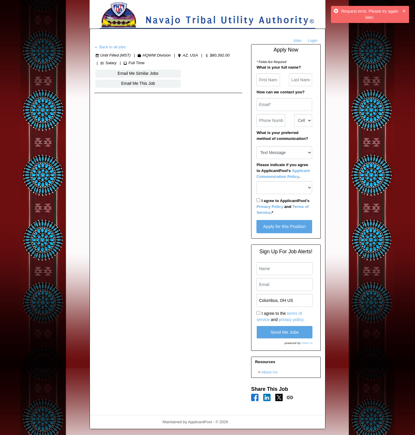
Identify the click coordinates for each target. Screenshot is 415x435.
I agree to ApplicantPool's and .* (282, 206)
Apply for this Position (284, 226)
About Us (269, 372)
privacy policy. (291, 319)
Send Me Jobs (285, 332)
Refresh (246, 422)
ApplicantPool (200, 422)
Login (312, 40)
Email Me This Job (172, 73)
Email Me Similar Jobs (120, 73)
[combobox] (303, 120)
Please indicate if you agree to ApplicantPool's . (282, 171)
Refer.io (307, 343)
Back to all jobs (110, 47)
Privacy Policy (269, 206)
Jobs (297, 40)
